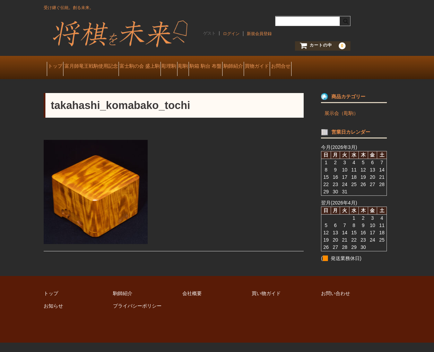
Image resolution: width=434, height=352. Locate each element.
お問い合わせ (335, 302)
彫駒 (235, 66)
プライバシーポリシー (137, 315)
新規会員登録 (259, 33)
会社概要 (192, 302)
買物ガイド (346, 66)
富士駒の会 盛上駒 (167, 66)
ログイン (231, 33)
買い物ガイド (266, 302)
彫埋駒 (209, 66)
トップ (58, 66)
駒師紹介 (310, 66)
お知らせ (53, 315)
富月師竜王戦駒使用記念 (106, 66)
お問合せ (60, 81)
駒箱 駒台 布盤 (270, 66)
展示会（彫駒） (341, 122)
